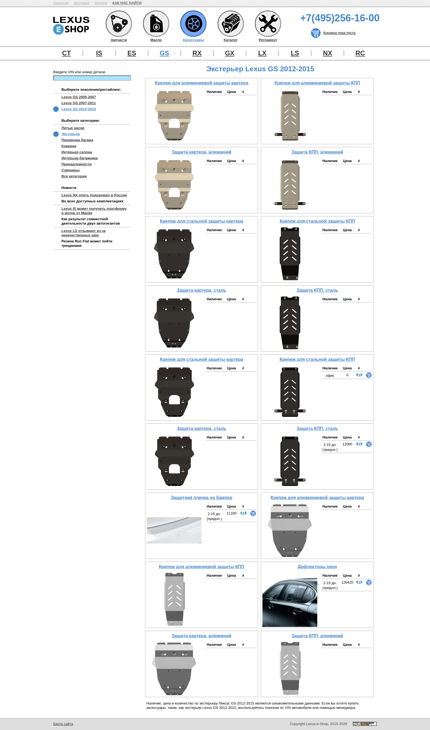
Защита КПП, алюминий (317, 152)
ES (131, 53)
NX (327, 53)
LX (262, 53)
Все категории (74, 176)
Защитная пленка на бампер (201, 497)
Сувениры (70, 170)
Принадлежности (76, 164)
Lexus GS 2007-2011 (78, 103)
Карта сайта (63, 724)
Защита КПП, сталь (317, 290)
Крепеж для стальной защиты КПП (317, 221)
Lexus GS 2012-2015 (78, 109)
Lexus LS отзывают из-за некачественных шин (83, 233)
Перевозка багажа (77, 140)
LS (295, 53)
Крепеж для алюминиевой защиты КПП (317, 83)
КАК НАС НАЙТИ (127, 3)
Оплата (101, 3)
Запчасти (119, 23)
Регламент (268, 23)
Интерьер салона (76, 152)
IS (99, 53)
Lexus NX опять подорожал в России (94, 195)
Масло (156, 23)
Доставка (81, 3)
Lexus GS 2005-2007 (78, 97)
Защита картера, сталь (201, 290)
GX (229, 53)
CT (66, 53)
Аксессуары (193, 23)
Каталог (230, 23)
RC (360, 53)
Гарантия (60, 3)
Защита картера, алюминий (201, 152)
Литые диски (72, 128)
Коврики (68, 146)
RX (197, 53)
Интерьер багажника (79, 158)
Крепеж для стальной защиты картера (201, 221)
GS (164, 53)
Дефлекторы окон (317, 566)
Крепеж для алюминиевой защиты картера (201, 83)
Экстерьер (70, 134)
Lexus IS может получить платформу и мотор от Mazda (94, 210)
